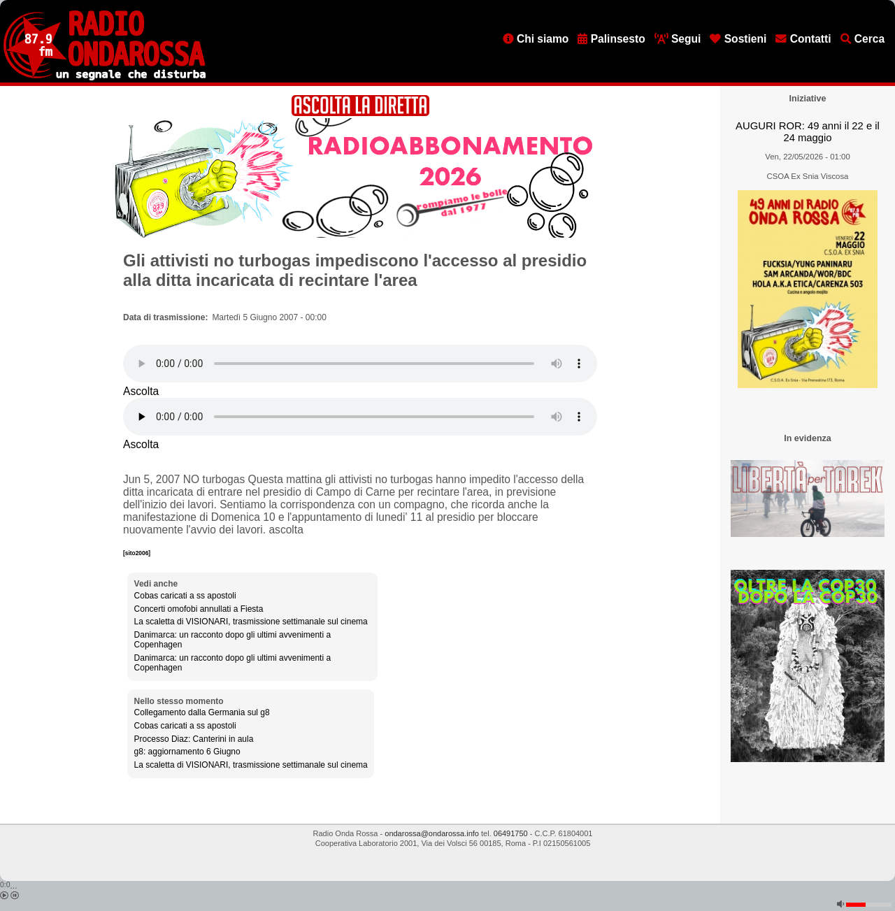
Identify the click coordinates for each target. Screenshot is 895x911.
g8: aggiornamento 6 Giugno (187, 751)
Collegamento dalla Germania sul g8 (202, 712)
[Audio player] (360, 363)
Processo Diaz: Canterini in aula (194, 739)
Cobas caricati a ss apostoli (185, 596)
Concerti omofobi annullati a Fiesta (199, 609)
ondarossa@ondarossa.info (432, 833)
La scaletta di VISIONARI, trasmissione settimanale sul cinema (251, 621)
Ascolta (141, 391)
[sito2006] (136, 553)
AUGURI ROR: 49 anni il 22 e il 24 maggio (808, 131)
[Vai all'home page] (104, 78)
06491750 (511, 833)
